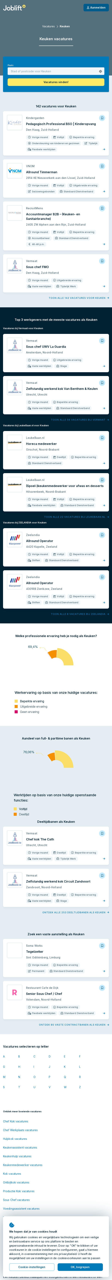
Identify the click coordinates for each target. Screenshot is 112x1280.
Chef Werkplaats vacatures (20, 1130)
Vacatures (48, 26)
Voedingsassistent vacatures (21, 1208)
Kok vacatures (12, 1173)
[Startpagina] (14, 8)
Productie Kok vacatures (18, 1191)
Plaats (10, 65)
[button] (100, 71)
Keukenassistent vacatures (20, 1147)
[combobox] (56, 71)
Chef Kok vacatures (15, 1121)
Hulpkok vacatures (15, 1138)
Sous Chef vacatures (16, 1199)
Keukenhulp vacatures (17, 1156)
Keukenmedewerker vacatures (22, 1165)
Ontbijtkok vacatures (16, 1182)
